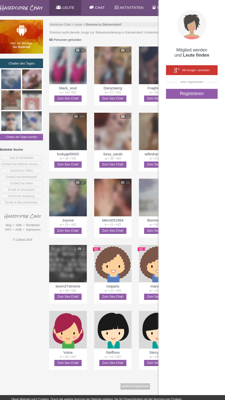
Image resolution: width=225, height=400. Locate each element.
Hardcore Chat (60, 24)
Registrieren (192, 93)
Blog (9, 225)
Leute (78, 24)
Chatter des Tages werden (21, 136)
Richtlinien (33, 225)
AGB (18, 229)
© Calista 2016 (22, 239)
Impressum (33, 229)
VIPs (8, 229)
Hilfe (19, 225)
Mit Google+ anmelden (192, 70)
